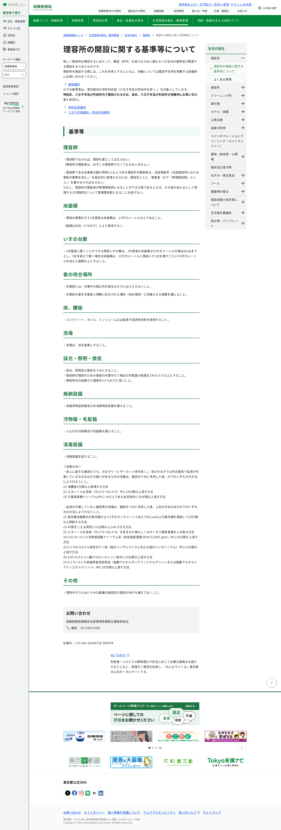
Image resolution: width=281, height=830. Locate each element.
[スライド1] (149, 748)
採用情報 (179, 11)
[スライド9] (156, 748)
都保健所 (74, 84)
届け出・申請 (199, 11)
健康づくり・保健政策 (48, 20)
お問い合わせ (72, 812)
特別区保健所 (77, 107)
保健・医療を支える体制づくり (218, 20)
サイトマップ (212, 812)
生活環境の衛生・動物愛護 (170, 20)
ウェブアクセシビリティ (159, 812)
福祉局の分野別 (136, 11)
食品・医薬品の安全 (130, 20)
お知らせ (242, 11)
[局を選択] (14, 66)
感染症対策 (100, 20)
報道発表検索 (10, 86)
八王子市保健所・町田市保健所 (89, 112)
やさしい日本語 (241, 4)
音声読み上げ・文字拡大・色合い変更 (204, 4)
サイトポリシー (94, 812)
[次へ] (242, 748)
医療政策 (78, 20)
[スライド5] (153, 748)
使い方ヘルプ (188, 812)
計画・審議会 (221, 11)
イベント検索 (10, 93)
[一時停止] (160, 748)
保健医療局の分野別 (109, 11)
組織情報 (159, 11)
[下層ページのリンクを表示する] (243, 58)
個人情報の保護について (124, 812)
